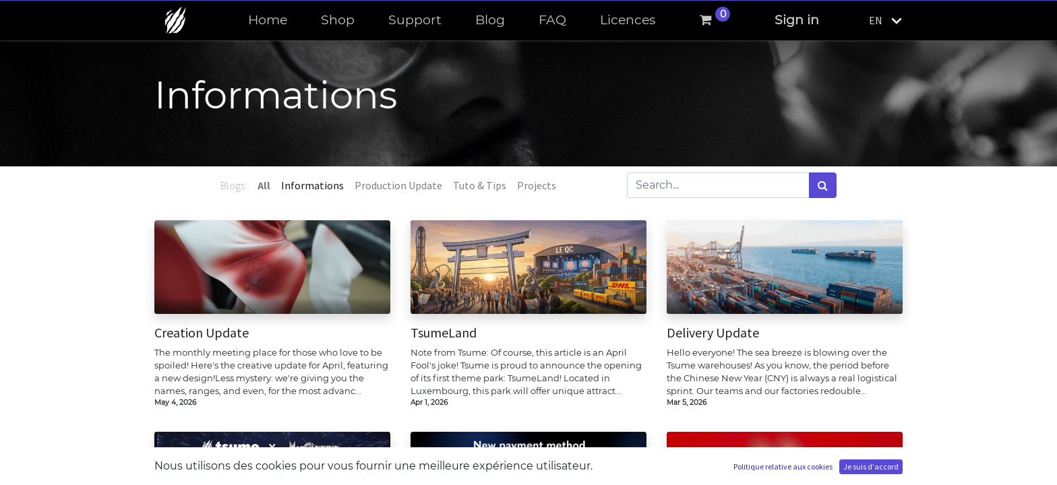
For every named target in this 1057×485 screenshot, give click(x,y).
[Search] (823, 185)
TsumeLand (444, 333)
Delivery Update (713, 333)
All (264, 185)
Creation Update (201, 333)
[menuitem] (267, 20)
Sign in (797, 20)
